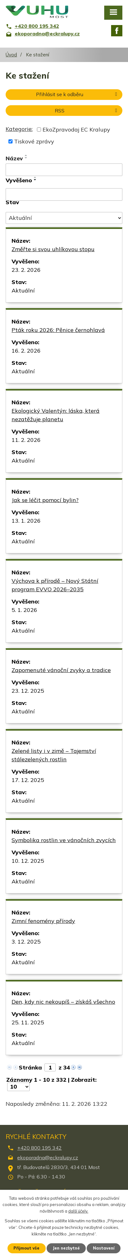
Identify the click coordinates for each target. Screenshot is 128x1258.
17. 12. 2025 (28, 780)
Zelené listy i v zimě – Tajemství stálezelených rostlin (54, 755)
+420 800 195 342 (39, 1148)
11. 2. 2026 (26, 439)
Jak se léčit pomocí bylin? (45, 500)
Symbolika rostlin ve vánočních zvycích (64, 840)
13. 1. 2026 (26, 520)
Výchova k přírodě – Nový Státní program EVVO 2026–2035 (55, 585)
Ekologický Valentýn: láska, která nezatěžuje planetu (56, 415)
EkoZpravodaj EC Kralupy (76, 129)
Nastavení (104, 1247)
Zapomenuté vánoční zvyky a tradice (61, 670)
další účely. (78, 1211)
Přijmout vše (26, 1247)
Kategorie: (19, 128)
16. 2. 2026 (26, 350)
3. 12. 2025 (26, 941)
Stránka (30, 1067)
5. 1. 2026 (24, 609)
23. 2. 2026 (26, 269)
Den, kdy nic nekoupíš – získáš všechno (63, 1001)
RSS (87, 110)
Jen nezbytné (66, 1247)
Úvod (11, 55)
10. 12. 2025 (28, 860)
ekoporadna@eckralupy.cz (47, 1157)
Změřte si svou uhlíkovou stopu (53, 249)
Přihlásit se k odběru (77, 94)
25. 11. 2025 (28, 1022)
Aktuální (23, 290)
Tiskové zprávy (34, 141)
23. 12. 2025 (28, 690)
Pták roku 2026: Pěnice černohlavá (58, 330)
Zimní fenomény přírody (43, 920)
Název (14, 158)
